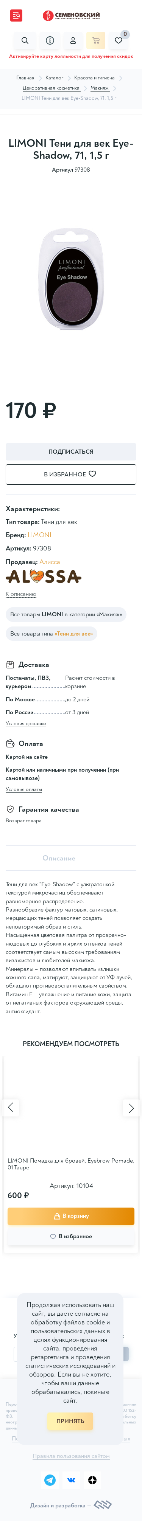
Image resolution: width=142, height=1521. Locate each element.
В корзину (71, 1216)
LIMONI (39, 535)
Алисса (49, 562)
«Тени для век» (74, 633)
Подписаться (71, 452)
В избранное (75, 474)
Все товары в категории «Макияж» (66, 614)
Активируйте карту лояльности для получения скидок (71, 56)
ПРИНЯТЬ (70, 1421)
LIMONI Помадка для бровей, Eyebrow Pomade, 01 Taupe (71, 1164)
